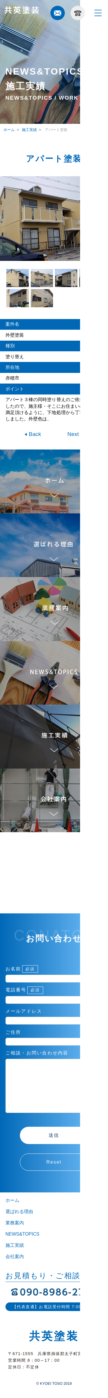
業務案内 (14, 1234)
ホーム (12, 1211)
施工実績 (29, 130)
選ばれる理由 (19, 1223)
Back (34, 434)
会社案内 (14, 1268)
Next (73, 434)
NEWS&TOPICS (22, 1245)
